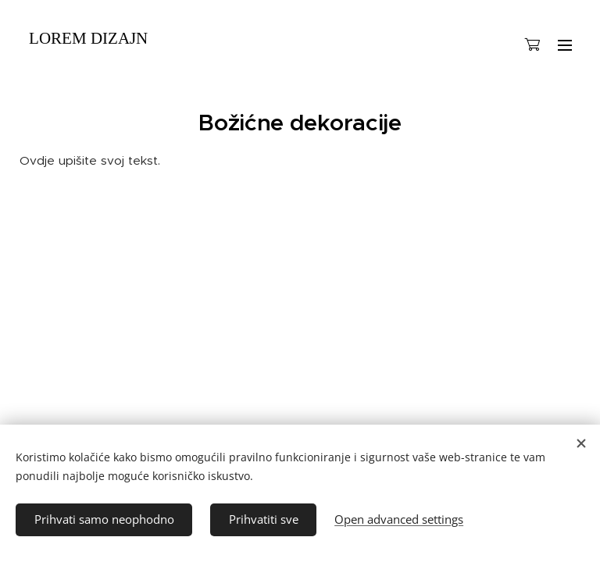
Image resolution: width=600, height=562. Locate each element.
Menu (565, 45)
